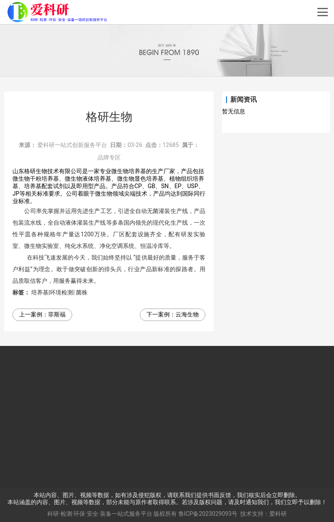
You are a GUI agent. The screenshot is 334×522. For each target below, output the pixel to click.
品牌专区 (109, 157)
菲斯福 (57, 314)
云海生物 (187, 314)
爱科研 (278, 513)
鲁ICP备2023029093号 (207, 513)
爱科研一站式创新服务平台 (72, 145)
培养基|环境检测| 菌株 (59, 292)
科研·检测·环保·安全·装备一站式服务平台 (99, 513)
